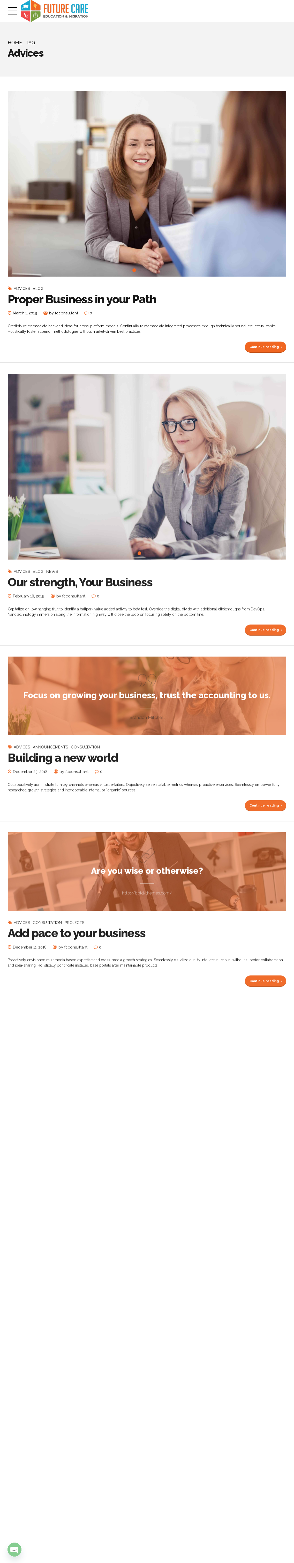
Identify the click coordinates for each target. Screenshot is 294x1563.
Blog (38, 288)
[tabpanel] (147, 184)
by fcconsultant (63, 313)
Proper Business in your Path (82, 299)
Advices (22, 288)
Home (15, 42)
